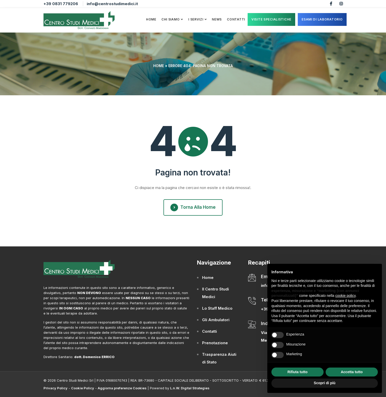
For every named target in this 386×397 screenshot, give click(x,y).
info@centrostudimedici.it (112, 3)
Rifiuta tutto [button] (298, 372)
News (217, 19)
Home (151, 19)
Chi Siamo (170, 19)
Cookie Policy (82, 388)
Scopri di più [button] (325, 383)
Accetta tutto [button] (352, 372)
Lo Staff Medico (217, 308)
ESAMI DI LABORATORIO (322, 19)
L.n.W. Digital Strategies (189, 388)
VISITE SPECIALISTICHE (271, 19)
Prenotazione (215, 342)
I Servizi (195, 19)
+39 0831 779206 (60, 3)
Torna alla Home (193, 207)
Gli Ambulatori (215, 319)
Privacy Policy (55, 388)
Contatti (236, 19)
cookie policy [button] (345, 296)
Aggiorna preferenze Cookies (122, 388)
